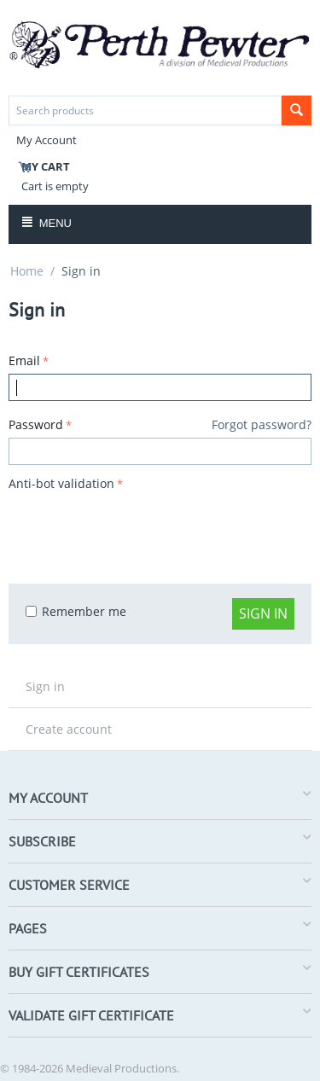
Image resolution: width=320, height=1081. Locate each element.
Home (27, 271)
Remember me (76, 611)
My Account (46, 140)
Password (36, 424)
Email (24, 360)
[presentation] (138, 529)
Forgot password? (261, 424)
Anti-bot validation (61, 483)
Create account (69, 729)
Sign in (263, 613)
